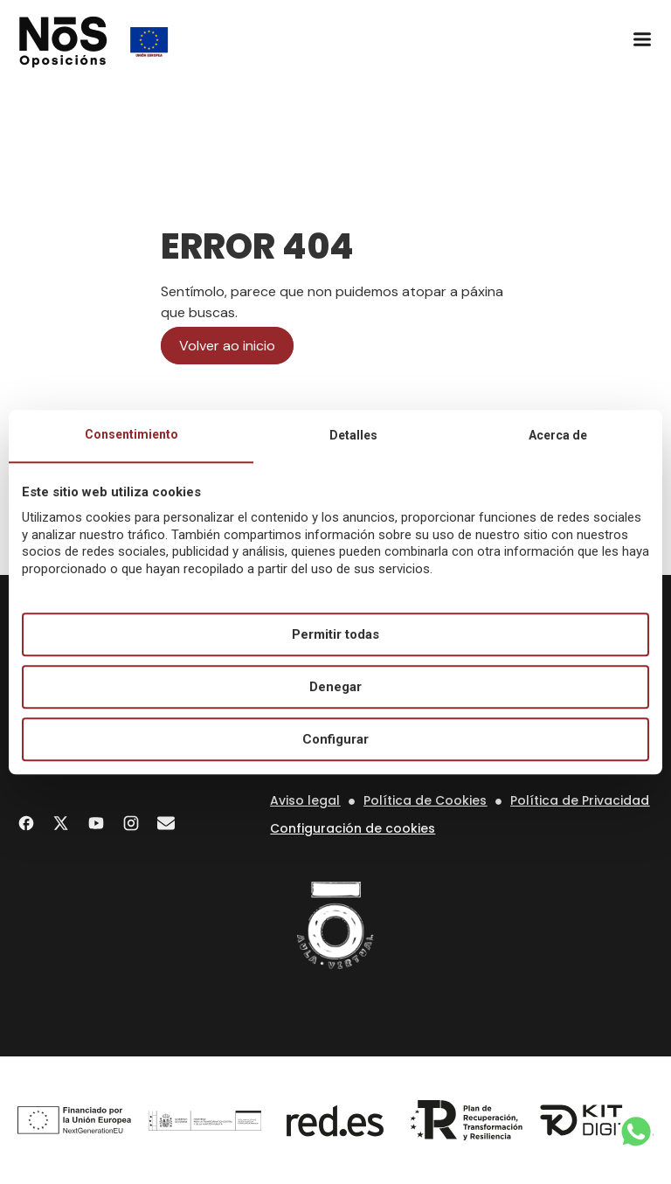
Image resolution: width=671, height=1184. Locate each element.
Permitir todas (335, 634)
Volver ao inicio (227, 345)
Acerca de (558, 435)
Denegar (335, 687)
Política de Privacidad (579, 800)
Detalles (353, 435)
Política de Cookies (425, 800)
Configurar (335, 739)
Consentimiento (131, 434)
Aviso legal (305, 800)
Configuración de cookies (352, 828)
